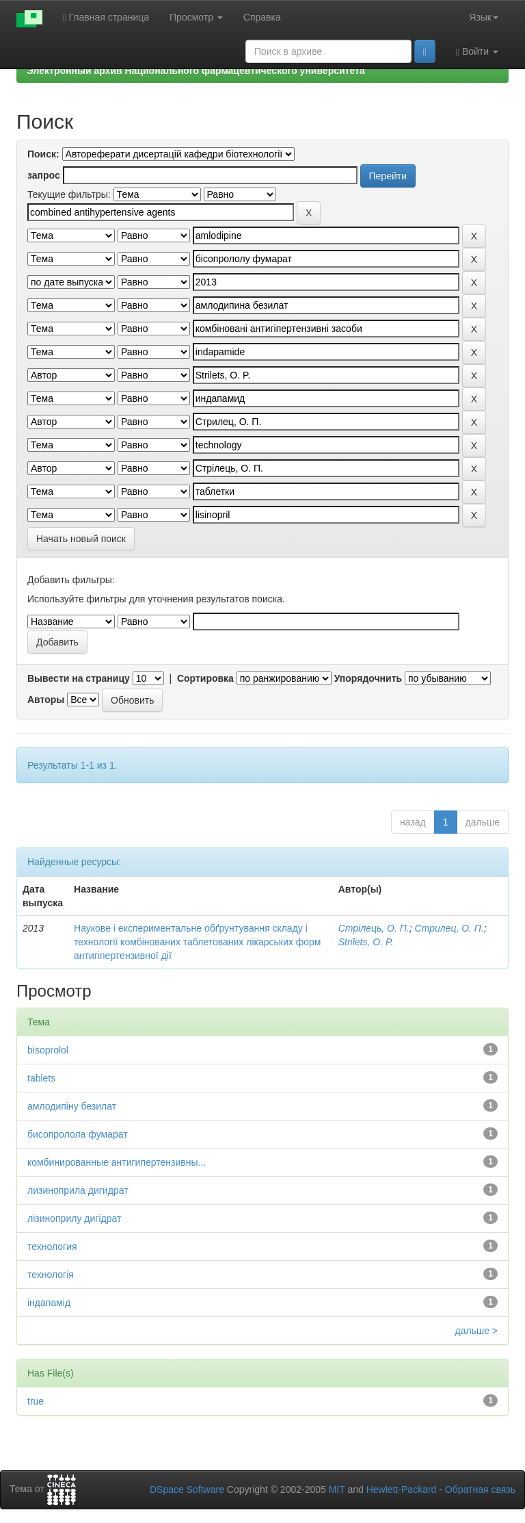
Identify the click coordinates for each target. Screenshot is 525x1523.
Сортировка (205, 678)
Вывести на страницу (78, 678)
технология (52, 1246)
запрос (43, 175)
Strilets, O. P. (366, 941)
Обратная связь (480, 1489)
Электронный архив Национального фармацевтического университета (196, 70)
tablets (41, 1078)
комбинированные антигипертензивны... (116, 1162)
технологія (50, 1274)
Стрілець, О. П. (373, 928)
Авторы (45, 699)
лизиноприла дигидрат (78, 1190)
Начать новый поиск (81, 538)
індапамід (48, 1302)
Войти (477, 51)
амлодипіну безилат (71, 1106)
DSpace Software (187, 1489)
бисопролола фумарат (77, 1134)
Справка (262, 17)
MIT (337, 1489)
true (35, 1401)
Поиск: (43, 154)
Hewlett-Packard (401, 1489)
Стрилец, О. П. (449, 928)
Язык (483, 17)
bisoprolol (47, 1050)
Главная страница (106, 17)
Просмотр (196, 17)
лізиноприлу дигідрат (74, 1218)
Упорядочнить (368, 678)
